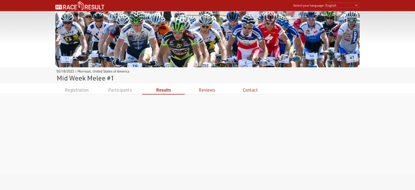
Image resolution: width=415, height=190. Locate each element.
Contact (250, 90)
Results (163, 90)
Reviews (207, 90)
